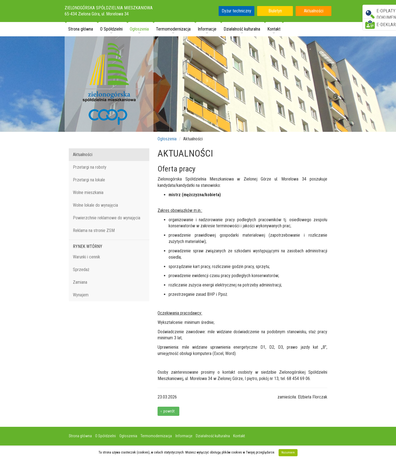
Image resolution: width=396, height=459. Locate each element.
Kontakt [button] (273, 29)
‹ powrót (168, 411)
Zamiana (80, 282)
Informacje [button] (207, 29)
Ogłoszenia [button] (139, 29)
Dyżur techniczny (236, 10)
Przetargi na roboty (89, 167)
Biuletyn (275, 10)
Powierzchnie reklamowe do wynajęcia (106, 217)
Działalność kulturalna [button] (242, 29)
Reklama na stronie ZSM (94, 230)
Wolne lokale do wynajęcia (95, 205)
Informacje (184, 436)
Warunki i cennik (86, 256)
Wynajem (81, 294)
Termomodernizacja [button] (173, 29)
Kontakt (239, 436)
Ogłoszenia (167, 138)
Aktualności (313, 10)
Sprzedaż (81, 269)
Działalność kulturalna (213, 436)
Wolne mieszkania (88, 192)
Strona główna (80, 29)
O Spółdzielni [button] (111, 29)
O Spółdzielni (105, 436)
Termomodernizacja (156, 436)
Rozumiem (288, 452)
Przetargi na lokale (89, 179)
